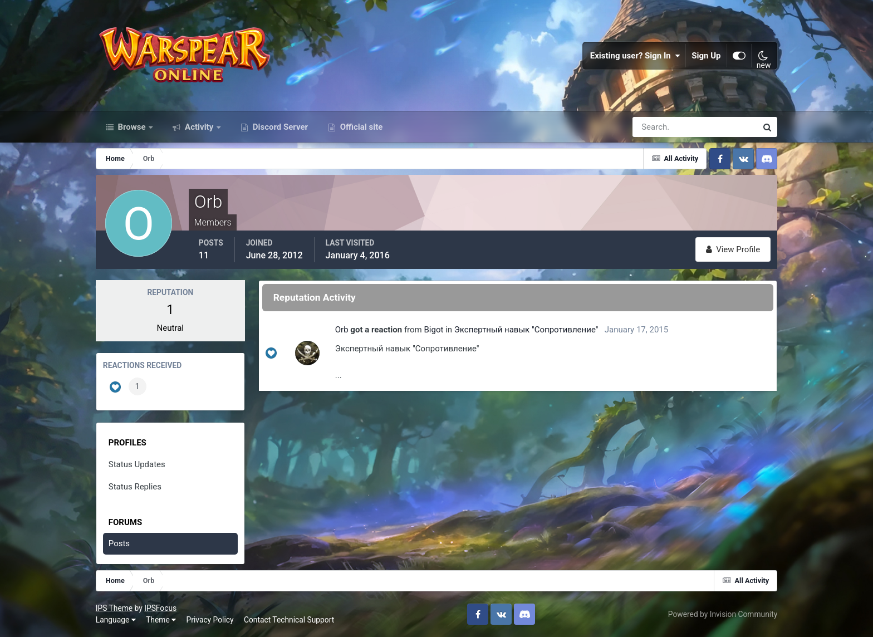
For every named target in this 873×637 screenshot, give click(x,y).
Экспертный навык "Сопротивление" (526, 330)
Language (116, 619)
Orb (342, 330)
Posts (119, 543)
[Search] (656, 127)
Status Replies (135, 487)
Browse (132, 127)
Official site (360, 127)
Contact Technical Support (289, 619)
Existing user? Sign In (635, 55)
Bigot (433, 330)
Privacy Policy (210, 619)
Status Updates (137, 464)
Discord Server (279, 127)
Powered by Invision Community (722, 614)
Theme (161, 619)
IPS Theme (114, 608)
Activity (199, 127)
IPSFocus (160, 608)
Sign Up (706, 56)
